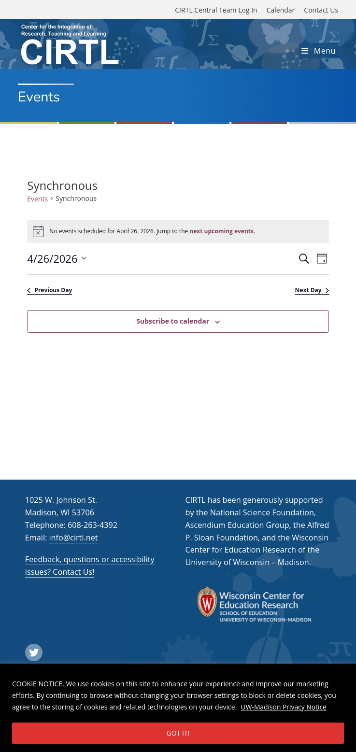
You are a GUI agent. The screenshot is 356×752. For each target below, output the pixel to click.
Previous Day (49, 290)
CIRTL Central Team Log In (216, 9)
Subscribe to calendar (172, 321)
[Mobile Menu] (318, 50)
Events (37, 198)
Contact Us (321, 9)
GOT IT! (178, 733)
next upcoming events (221, 231)
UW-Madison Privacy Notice (284, 706)
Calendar (281, 9)
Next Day (312, 290)
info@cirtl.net (73, 537)
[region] (178, 708)
